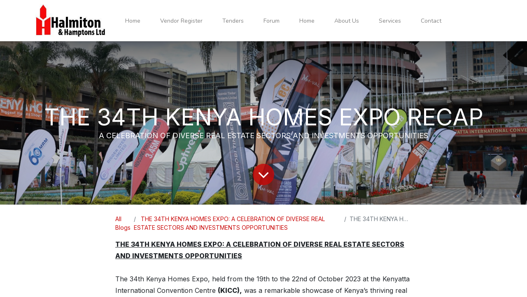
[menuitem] (132, 20)
